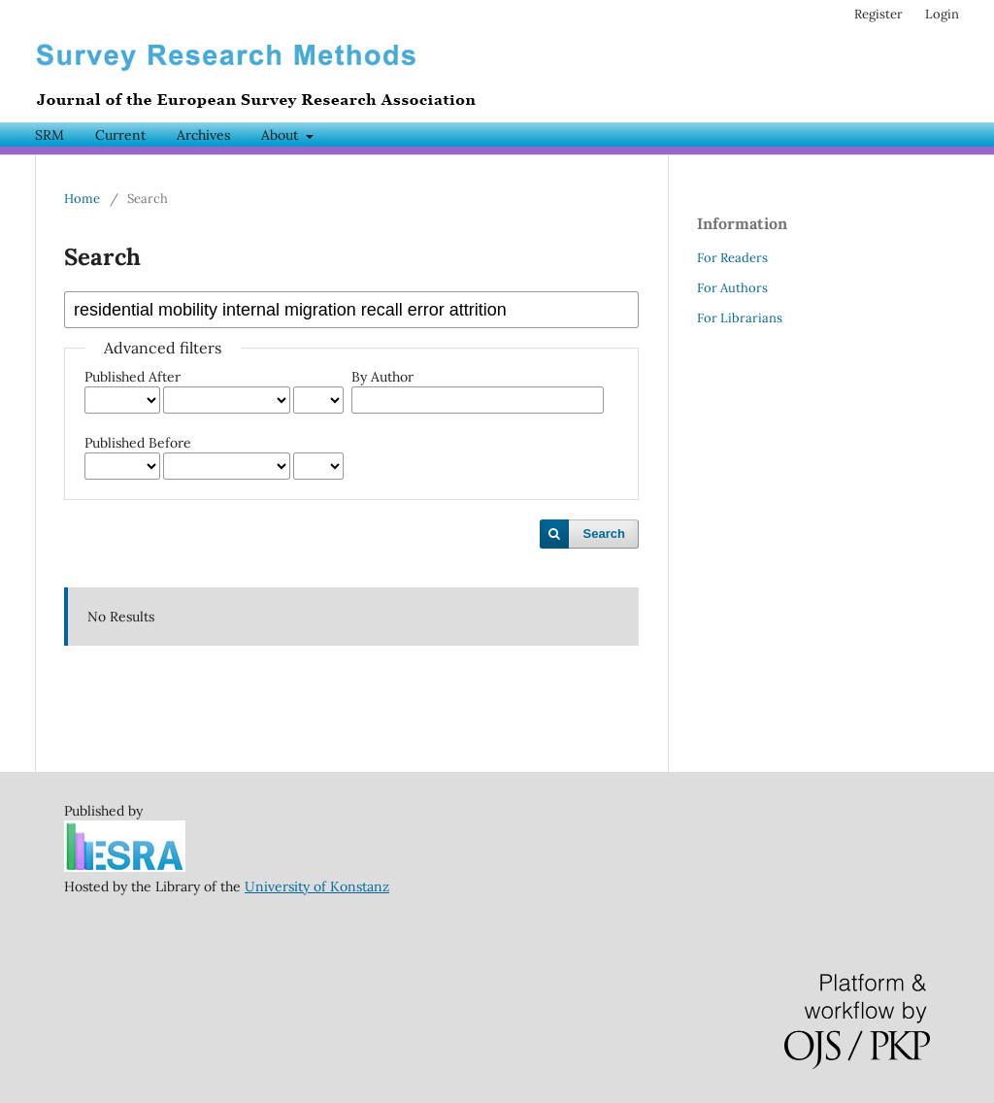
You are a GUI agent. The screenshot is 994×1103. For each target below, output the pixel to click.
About (281, 135)
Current (120, 135)
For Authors (732, 288)
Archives (203, 135)
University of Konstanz (317, 886)
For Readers (732, 258)
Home (82, 198)
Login (942, 14)
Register (878, 14)
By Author (382, 376)
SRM (49, 135)
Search (604, 533)
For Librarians (739, 318)
